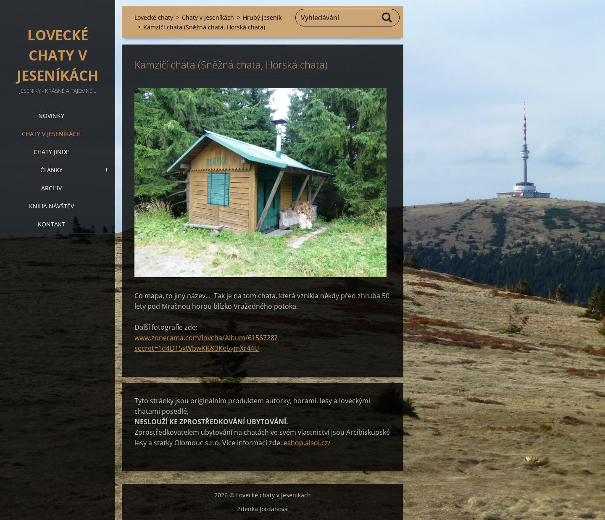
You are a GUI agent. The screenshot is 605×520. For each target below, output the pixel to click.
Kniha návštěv (51, 206)
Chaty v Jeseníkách (51, 134)
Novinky (51, 116)
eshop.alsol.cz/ (307, 442)
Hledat (387, 17)
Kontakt (51, 224)
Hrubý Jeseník (262, 17)
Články (51, 170)
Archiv (51, 188)
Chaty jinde (51, 152)
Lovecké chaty (153, 17)
